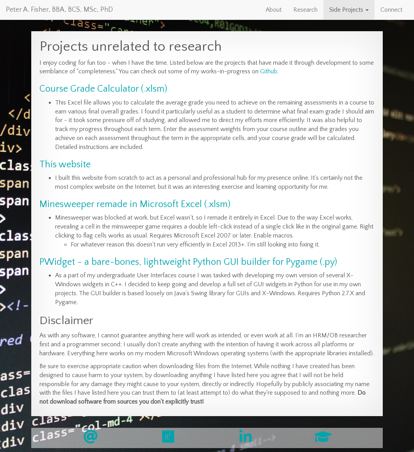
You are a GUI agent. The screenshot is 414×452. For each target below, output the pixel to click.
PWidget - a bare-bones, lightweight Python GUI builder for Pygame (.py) (188, 262)
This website (65, 165)
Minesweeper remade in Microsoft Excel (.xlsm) (134, 204)
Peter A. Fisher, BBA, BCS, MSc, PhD (59, 10)
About (274, 9)
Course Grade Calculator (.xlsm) (103, 89)
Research (305, 9)
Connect (391, 9)
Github (268, 71)
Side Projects (349, 9)
